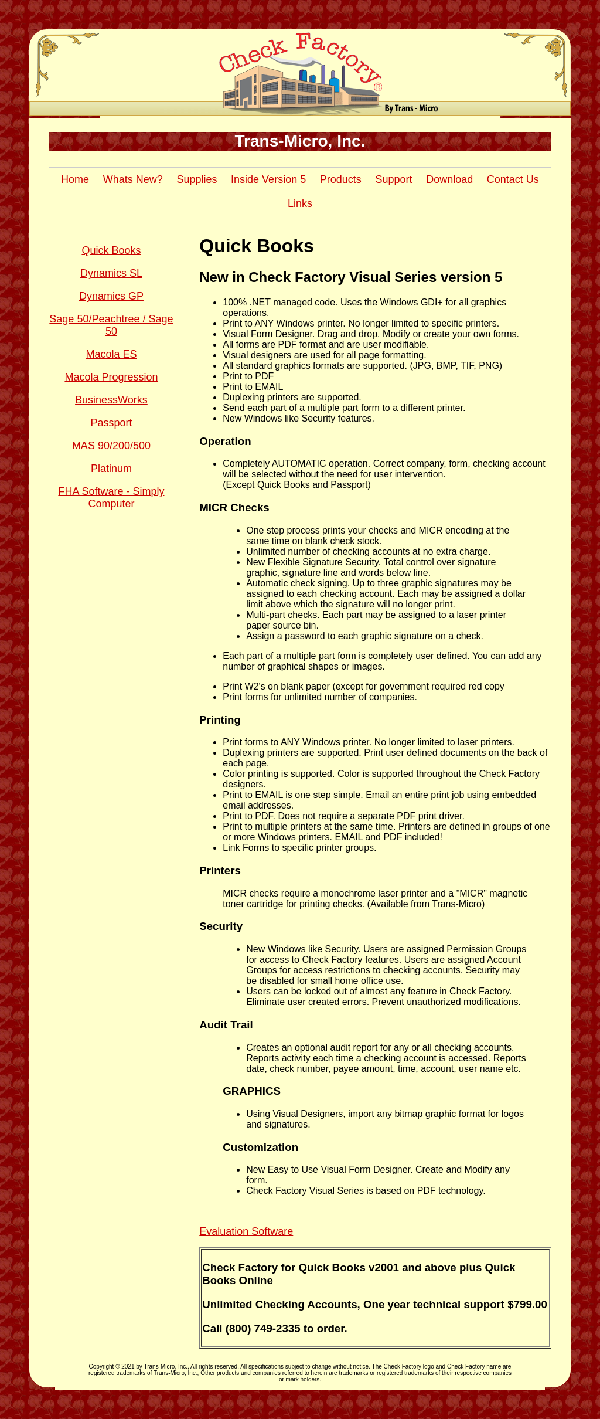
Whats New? (133, 179)
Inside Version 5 (268, 179)
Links (300, 203)
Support (393, 179)
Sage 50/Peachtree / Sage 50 (111, 325)
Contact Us (513, 179)
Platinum (111, 468)
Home (75, 179)
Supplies (196, 179)
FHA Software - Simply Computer (111, 498)
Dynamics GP (111, 296)
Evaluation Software (246, 1231)
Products (341, 179)
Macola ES (111, 354)
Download (449, 179)
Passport (111, 423)
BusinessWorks (111, 400)
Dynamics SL (111, 273)
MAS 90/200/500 (111, 445)
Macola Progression (111, 377)
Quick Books (111, 250)
